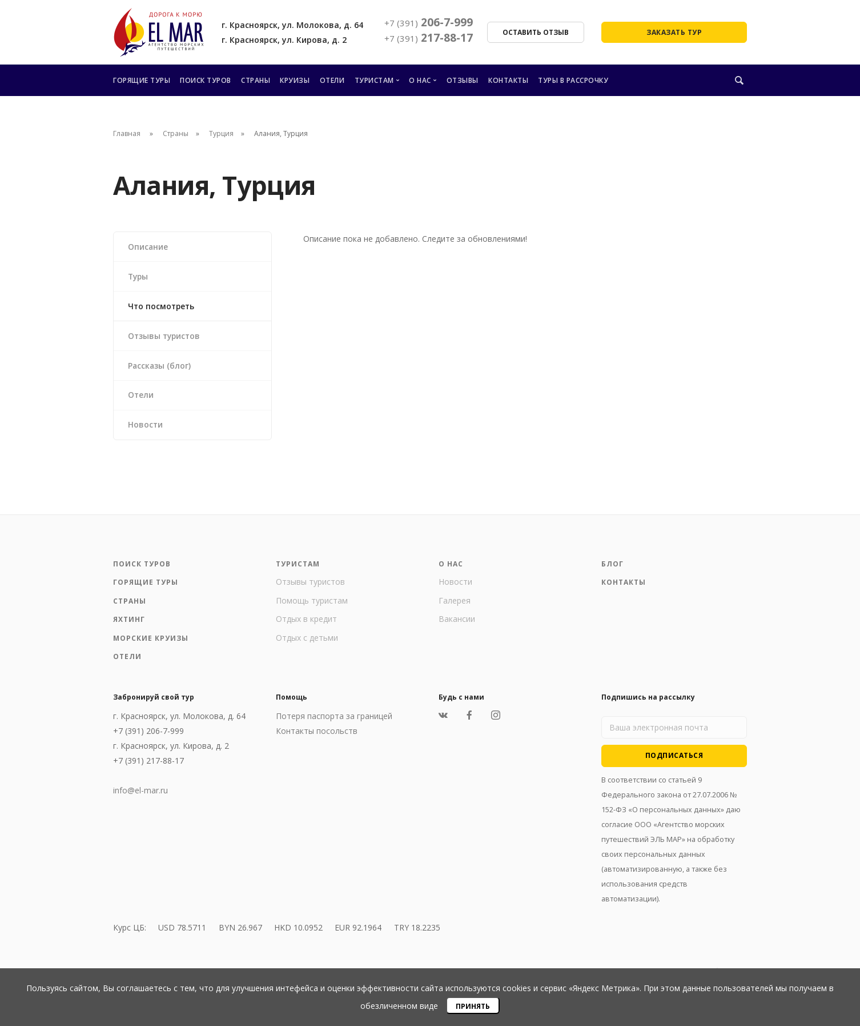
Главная (126, 133)
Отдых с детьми (307, 642)
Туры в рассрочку (573, 80)
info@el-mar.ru (140, 794)
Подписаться (674, 760)
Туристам (374, 80)
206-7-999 (428, 22)
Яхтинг (129, 624)
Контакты (508, 80)
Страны (255, 80)
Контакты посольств (316, 735)
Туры (139, 277)
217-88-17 (428, 37)
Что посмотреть (162, 307)
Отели (332, 80)
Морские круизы (150, 643)
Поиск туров (205, 80)
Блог (612, 568)
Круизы (295, 80)
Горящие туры (141, 80)
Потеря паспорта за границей (334, 720)
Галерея (455, 605)
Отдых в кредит (306, 623)
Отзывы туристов (165, 337)
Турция (221, 133)
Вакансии (457, 623)
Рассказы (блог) (160, 367)
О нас (420, 80)
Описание (148, 246)
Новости (146, 428)
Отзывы (463, 80)
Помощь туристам (312, 605)
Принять (473, 1006)
